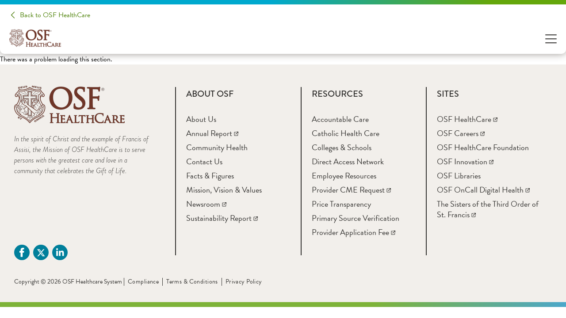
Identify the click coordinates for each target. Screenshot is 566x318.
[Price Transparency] (341, 204)
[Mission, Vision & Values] (224, 190)
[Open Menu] (551, 38)
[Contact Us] (204, 161)
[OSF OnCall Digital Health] (483, 190)
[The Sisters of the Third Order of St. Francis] (488, 209)
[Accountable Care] (340, 119)
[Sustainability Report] (222, 218)
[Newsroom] (206, 204)
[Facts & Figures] (210, 176)
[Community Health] (217, 147)
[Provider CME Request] (351, 190)
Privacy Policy (244, 281)
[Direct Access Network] (348, 161)
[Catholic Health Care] (345, 133)
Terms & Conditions (192, 281)
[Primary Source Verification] (355, 218)
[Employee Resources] (344, 176)
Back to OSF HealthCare (55, 15)
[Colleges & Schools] (341, 147)
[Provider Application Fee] (353, 232)
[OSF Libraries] (459, 176)
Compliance (143, 281)
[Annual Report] (212, 133)
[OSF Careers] (461, 133)
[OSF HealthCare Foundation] (483, 147)
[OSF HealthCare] (467, 119)
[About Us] (201, 119)
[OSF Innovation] (465, 161)
